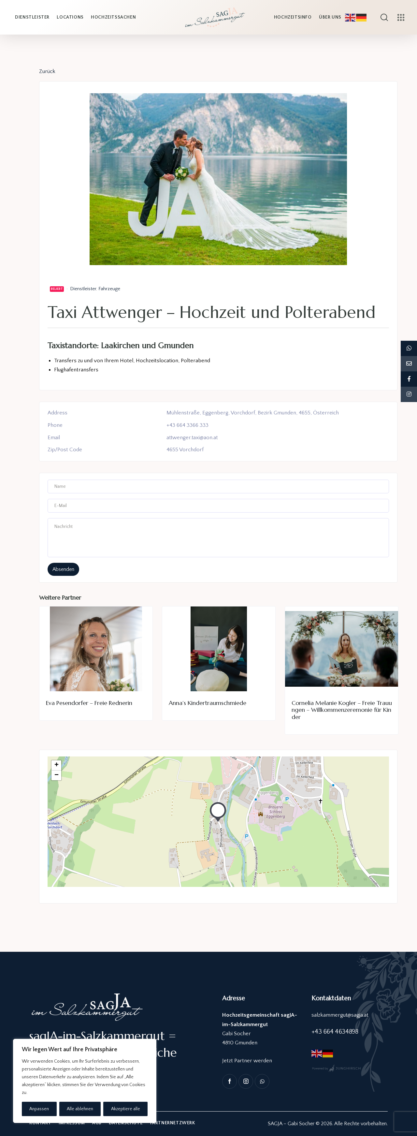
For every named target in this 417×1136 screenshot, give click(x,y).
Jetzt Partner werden (247, 1061)
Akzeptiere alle (125, 1109)
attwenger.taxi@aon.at (192, 438)
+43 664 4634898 (334, 1031)
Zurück (47, 71)
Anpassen (39, 1109)
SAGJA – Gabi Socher (291, 1124)
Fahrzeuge (109, 288)
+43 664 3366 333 (187, 425)
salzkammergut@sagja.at (340, 1015)
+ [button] (56, 765)
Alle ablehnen (80, 1109)
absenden (63, 569)
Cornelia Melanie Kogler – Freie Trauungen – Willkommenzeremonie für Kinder (342, 710)
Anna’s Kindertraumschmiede (207, 703)
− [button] (56, 775)
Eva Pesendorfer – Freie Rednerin (89, 703)
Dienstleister (83, 288)
